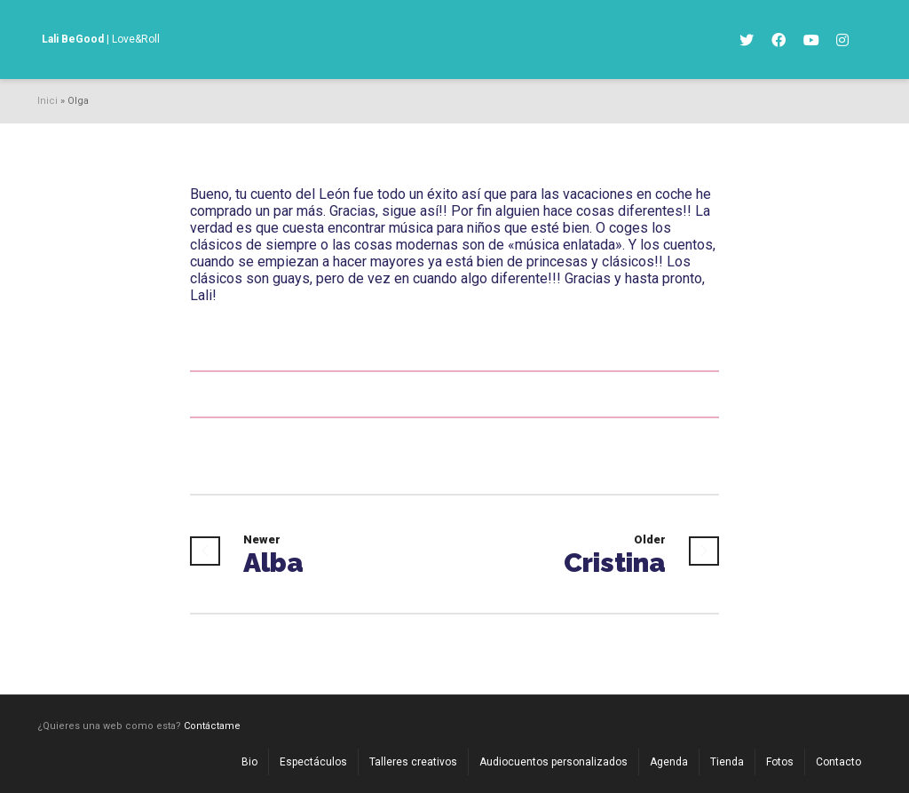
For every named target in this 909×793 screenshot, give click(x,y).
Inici (47, 101)
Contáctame (212, 726)
